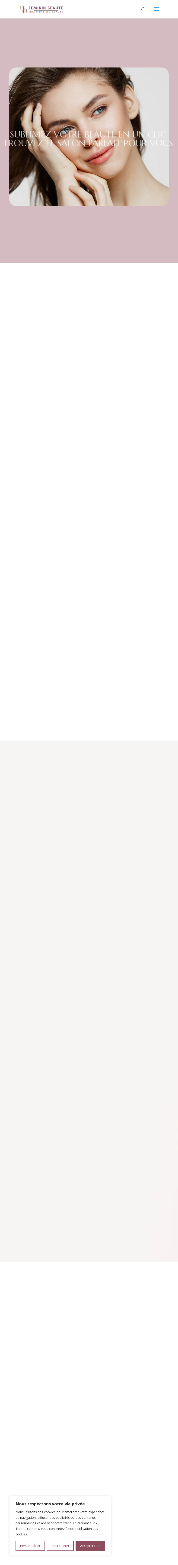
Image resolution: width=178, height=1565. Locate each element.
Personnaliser (30, 1546)
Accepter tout (90, 1546)
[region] (60, 1526)
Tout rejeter (60, 1546)
